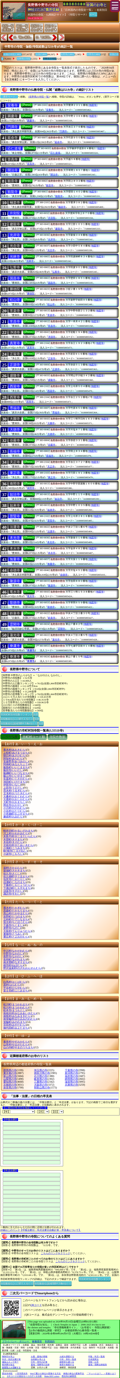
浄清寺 (15, 332)
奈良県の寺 (10, 1087)
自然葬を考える (38, 1359)
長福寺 (15, 451)
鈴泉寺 (15, 613)
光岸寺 (15, 235)
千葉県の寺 (71, 1070)
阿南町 (16, 764)
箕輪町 (14, 1022)
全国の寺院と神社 (12, 54)
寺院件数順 (57, 737)
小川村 (14, 808)
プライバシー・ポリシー (16, 1341)
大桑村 (16, 796)
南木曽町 (16, 962)
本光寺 (15, 538)
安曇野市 (16, 761)
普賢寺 (15, 516)
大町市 (14, 802)
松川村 (16, 1007)
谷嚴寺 (15, 440)
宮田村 (14, 1024)
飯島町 (16, 767)
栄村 (13, 867)
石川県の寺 (40, 1076)
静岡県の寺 (71, 1079)
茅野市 (12, 928)
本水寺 (15, 548)
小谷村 (14, 811)
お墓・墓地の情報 (39, 1356)
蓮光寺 (15, 635)
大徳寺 (15, 429)
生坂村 (16, 778)
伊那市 (12, 784)
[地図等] (92, 105)
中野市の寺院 (49, 58)
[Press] (26, 105)
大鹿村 (16, 799)
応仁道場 (14, 148)
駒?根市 (15, 851)
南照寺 (15, 484)
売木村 (14, 790)
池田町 (14, 782)
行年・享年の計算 (39, 1362)
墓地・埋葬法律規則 (97, 1364)
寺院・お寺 (93, 1362)
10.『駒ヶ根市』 (23, 37)
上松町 (16, 752)
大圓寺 (15, 419)
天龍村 (17, 931)
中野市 (13, 953)
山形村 (16, 1044)
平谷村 (14, 987)
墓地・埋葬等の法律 (40, 1364)
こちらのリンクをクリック (55, 1253)
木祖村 (13, 842)
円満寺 (13, 127)
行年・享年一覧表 (68, 1359)
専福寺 (15, 408)
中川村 (16, 950)
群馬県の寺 (10, 1070)
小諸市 (13, 854)
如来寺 (15, 505)
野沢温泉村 (22, 968)
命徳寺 (15, 570)
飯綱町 (16, 773)
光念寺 (15, 246)
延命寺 (13, 138)
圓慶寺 (13, 116)
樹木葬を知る (8, 1364)
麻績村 (13, 816)
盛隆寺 (15, 375)
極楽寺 (15, 202)
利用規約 (50, 1341)
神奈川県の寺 (42, 1073)
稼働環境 (37, 1341)
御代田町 (16, 1028)
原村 (12, 984)
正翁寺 (15, 354)
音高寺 (13, 159)
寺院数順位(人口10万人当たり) (17, 719)
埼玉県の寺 (40, 1070)
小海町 (14, 848)
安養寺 (13, 105)
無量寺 (15, 559)
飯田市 (13, 770)
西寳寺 (15, 397)
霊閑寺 (15, 624)
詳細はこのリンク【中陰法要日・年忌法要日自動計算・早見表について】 (40, 1230)
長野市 (13, 956)
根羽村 (13, 965)
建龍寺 (15, 224)
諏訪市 (12, 893)
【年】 (19, 1111)
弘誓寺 (15, 267)
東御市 (13, 934)
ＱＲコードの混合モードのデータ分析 (24, 1376)
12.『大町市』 (44, 37)
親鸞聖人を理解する (11, 1367)
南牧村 (17, 1016)
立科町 (16, 919)
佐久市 (12, 873)
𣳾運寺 (15, 646)
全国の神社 (41, 54)
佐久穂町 (16, 876)
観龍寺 (13, 192)
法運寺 (15, 527)
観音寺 (13, 181)
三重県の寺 (40, 1081)
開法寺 (13, 170)
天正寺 (15, 462)
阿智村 (13, 758)
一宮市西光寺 (21, 1373)
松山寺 (15, 300)
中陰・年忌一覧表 (96, 1356)
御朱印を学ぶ (8, 1356)
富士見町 (16, 990)
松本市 (14, 1010)
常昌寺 (15, 321)
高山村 (16, 913)
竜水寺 (15, 592)
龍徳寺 (15, 602)
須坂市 (13, 891)
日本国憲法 (93, 1359)
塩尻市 (14, 879)
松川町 (16, 1004)
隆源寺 (15, 581)
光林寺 (15, 256)
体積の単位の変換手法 (73, 1373)
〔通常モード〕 (9, 96)
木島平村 (20, 836)
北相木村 (18, 845)
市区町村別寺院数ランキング (16, 714)
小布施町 (16, 813)
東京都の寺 (10, 1073)
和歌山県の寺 (42, 1087)
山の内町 (18, 1047)
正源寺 (15, 365)
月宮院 (15, 213)
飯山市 (14, 776)
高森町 (16, 910)
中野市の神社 (93, 54)
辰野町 (14, 916)
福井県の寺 (71, 1076)
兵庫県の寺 (71, 1084)
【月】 (43, 1111)
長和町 (14, 959)
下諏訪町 (17, 888)
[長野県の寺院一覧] (38, 96)
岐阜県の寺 (40, 1079)
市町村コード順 (34, 737)
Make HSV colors (51, 1376)
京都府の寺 (10, 1084)
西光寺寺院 (7, 1373)
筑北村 (16, 922)
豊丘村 (16, 936)
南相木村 (20, 1013)
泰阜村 (16, 1041)
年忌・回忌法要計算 (11, 1359)
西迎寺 (15, 386)
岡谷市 (13, 805)
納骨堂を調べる (67, 1362)
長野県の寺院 (23, 58)
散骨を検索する (67, 1364)
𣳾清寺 (15, 657)
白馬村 (14, 982)
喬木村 (14, 907)
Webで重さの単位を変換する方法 (45, 1373)
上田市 (13, 787)
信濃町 (14, 882)
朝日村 (14, 755)
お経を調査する (67, 1356)
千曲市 (13, 925)
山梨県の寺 (10, 1079)
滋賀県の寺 (71, 1081)
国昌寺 (15, 278)
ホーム (93, 14)
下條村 (17, 885)
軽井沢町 (18, 830)
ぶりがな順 (10, 737)
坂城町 (14, 870)
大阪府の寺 (40, 1084)
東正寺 (15, 473)
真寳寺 (15, 343)
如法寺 (15, 494)
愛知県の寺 (10, 1081)
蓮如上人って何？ (10, 1362)
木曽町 (13, 839)
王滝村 (16, 793)
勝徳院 (15, 289)
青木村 (14, 749)
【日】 (57, 1111)
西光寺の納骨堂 (69, 1376)
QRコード (36, 1305)
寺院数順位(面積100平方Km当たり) (19, 723)
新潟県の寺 (71, 1073)
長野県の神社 (67, 54)
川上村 (16, 833)
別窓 (35, 714)
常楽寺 (15, 311)
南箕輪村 (20, 1019)
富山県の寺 (10, 1076)
